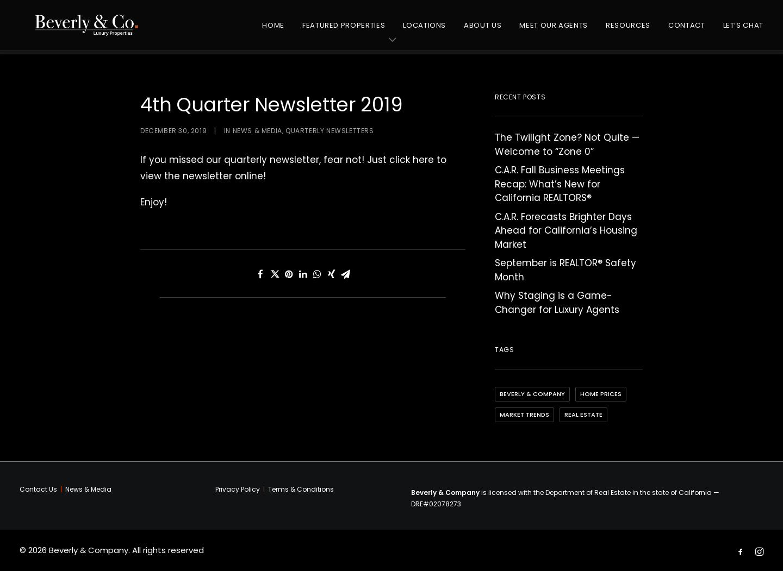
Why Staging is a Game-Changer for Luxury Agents (557, 302)
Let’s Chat (743, 29)
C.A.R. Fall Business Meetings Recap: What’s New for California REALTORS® (560, 184)
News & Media (257, 130)
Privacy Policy (237, 489)
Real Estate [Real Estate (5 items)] (583, 414)
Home (273, 29)
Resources (628, 29)
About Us (482, 29)
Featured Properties (343, 29)
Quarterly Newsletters (329, 130)
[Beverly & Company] (91, 30)
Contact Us (38, 489)
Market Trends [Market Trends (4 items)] (524, 414)
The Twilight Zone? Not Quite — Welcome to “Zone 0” (567, 144)
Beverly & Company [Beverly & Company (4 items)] (532, 394)
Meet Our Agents (553, 29)
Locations (424, 29)
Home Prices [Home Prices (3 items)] (601, 394)
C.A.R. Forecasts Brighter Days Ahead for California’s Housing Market (566, 230)
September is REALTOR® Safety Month (565, 270)
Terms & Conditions (301, 489)
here (423, 159)
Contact (686, 29)
